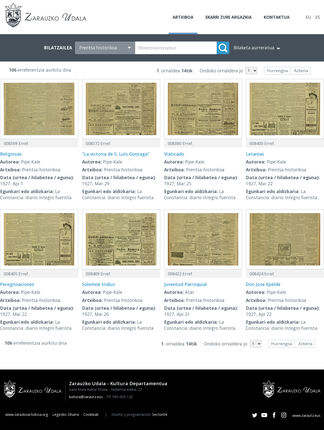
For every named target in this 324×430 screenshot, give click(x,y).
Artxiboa (183, 17)
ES (317, 17)
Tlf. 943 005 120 (119, 396)
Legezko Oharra (65, 414)
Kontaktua (277, 17)
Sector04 (159, 414)
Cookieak (90, 414)
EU (308, 17)
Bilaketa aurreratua (254, 48)
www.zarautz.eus (306, 415)
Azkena (301, 70)
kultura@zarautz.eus (86, 396)
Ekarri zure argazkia (229, 17)
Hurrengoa (277, 70)
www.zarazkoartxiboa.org (26, 414)
